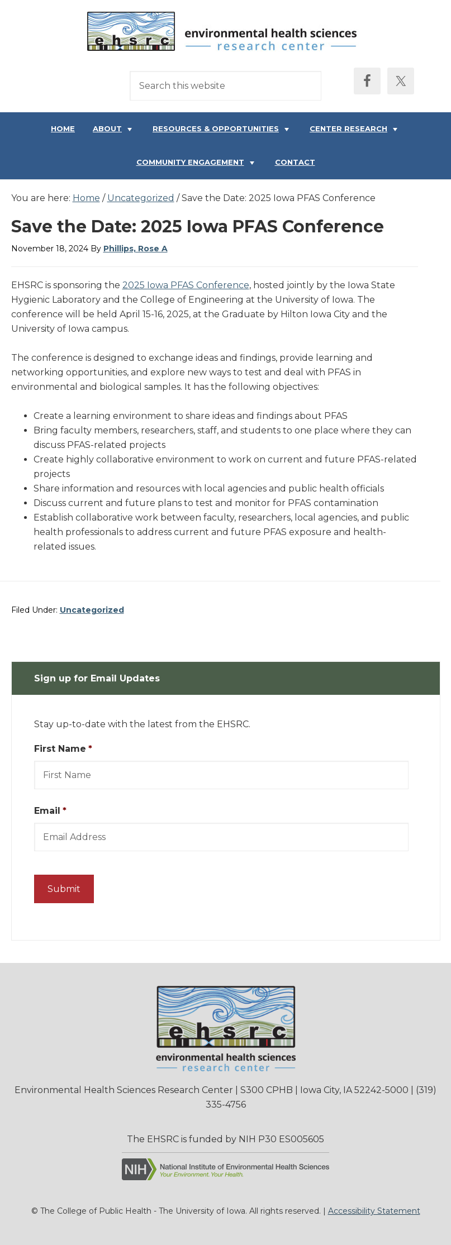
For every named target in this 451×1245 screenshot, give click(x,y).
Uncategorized (92, 610)
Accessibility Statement (374, 1211)
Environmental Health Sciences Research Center (225, 34)
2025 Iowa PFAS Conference (185, 285)
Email (50, 810)
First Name (63, 748)
